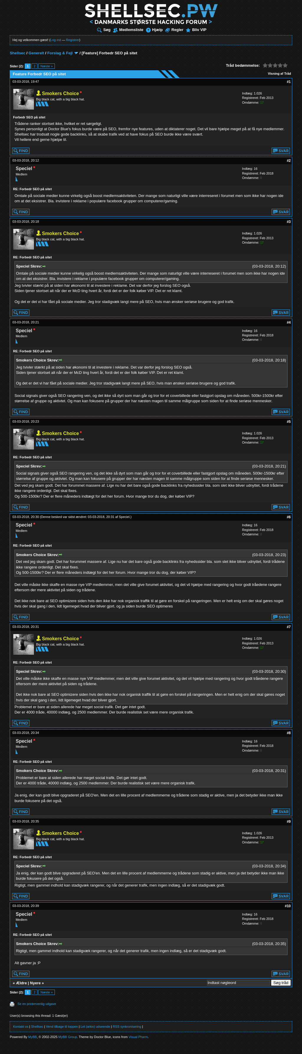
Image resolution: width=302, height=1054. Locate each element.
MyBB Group (67, 1037)
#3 (288, 222)
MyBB (32, 1037)
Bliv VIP (196, 29)
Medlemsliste (128, 29)
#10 (288, 906)
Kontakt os (20, 1026)
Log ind (55, 40)
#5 (288, 422)
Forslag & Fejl (60, 53)
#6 (288, 517)
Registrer (72, 40)
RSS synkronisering (127, 1026)
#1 (288, 82)
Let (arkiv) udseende (95, 1026)
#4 (288, 322)
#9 (288, 822)
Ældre (21, 983)
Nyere (35, 983)
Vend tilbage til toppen (62, 1026)
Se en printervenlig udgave (36, 1004)
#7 (288, 627)
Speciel (124, 517)
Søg (104, 29)
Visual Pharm (138, 1037)
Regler (174, 29)
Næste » (46, 66)
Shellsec (17, 53)
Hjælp (154, 29)
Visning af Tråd (279, 73)
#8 (288, 733)
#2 (288, 161)
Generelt (36, 53)
